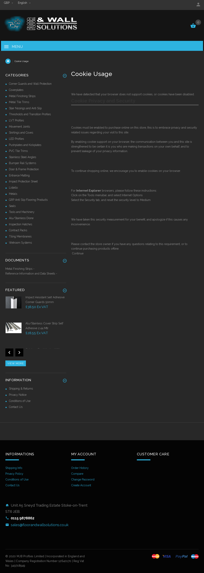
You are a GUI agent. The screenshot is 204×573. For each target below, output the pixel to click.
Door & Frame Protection (24, 169)
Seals (12, 206)
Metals (13, 193)
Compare (77, 473)
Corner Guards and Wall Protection (30, 83)
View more (15, 363)
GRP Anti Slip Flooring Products (28, 199)
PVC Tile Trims (18, 151)
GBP (9, 2)
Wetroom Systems (20, 242)
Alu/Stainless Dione (21, 218)
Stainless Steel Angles (22, 157)
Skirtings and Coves (21, 132)
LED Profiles (16, 138)
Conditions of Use (19, 401)
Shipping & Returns (21, 388)
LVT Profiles (16, 120)
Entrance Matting (19, 175)
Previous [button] (9, 352)
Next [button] (19, 352)
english (24, 2)
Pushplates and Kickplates (25, 145)
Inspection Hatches (20, 224)
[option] (35, 308)
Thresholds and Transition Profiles (30, 114)
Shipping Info (13, 468)
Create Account (81, 485)
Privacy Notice (17, 394)
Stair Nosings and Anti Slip (25, 108)
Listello (13, 187)
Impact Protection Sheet (23, 181)
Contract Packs (18, 230)
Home (8, 61)
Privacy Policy (14, 473)
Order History (80, 468)
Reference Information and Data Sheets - (31, 273)
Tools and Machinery (21, 212)
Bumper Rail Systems (22, 163)
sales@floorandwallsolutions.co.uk (40, 525)
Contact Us (16, 407)
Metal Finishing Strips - (19, 268)
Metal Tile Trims (19, 102)
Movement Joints (19, 126)
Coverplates (16, 90)
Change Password (82, 479)
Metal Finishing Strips (22, 96)
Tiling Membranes (20, 236)
